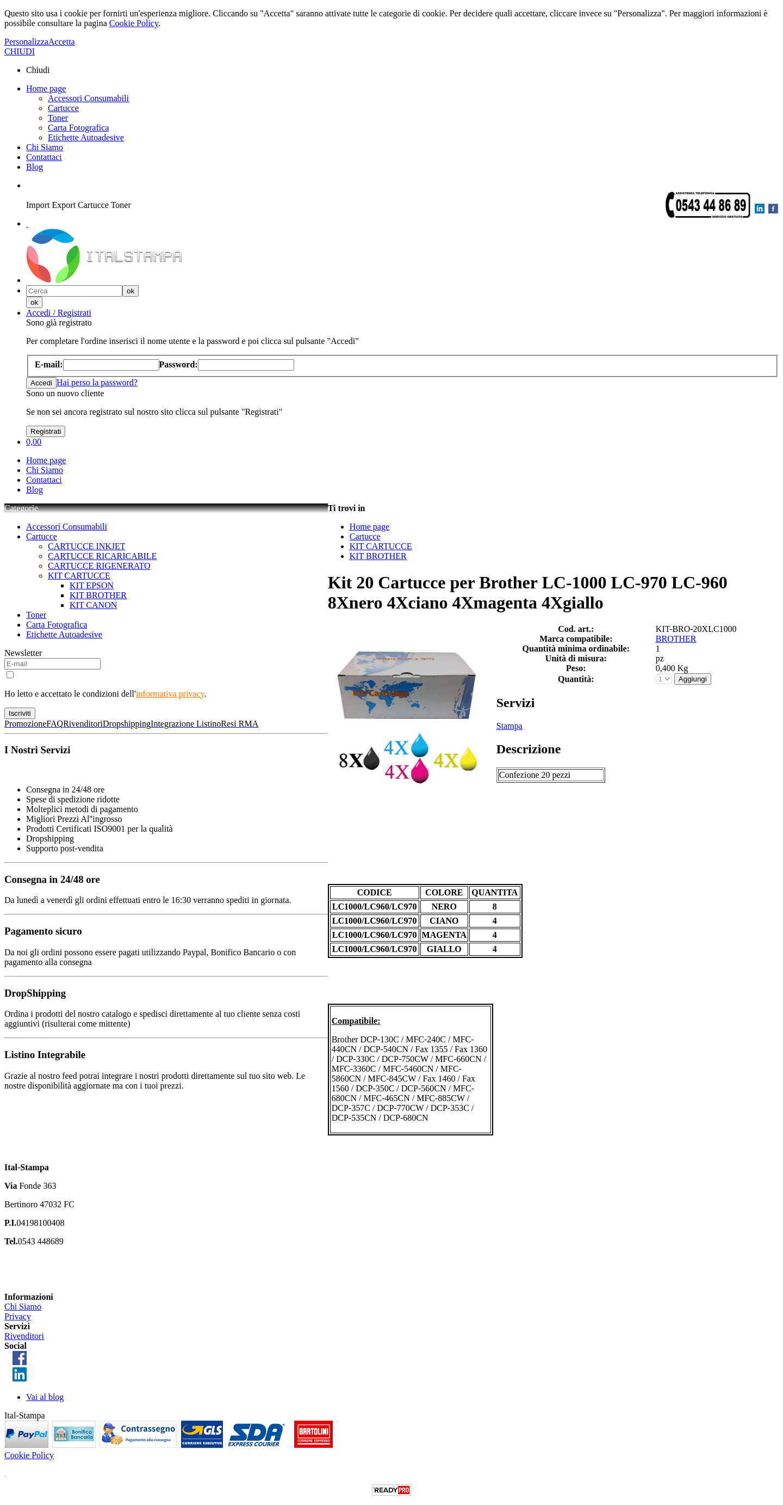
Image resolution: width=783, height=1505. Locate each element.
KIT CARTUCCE (79, 575)
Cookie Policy (133, 23)
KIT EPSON (92, 585)
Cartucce (63, 108)
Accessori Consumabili (88, 98)
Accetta (61, 41)
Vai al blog (45, 1397)
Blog (34, 166)
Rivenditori (24, 1336)
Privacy (17, 1316)
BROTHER (676, 638)
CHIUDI (19, 51)
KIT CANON (93, 605)
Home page (46, 88)
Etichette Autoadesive (86, 137)
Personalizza (26, 41)
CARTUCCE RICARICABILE (102, 556)
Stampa (509, 725)
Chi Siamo (44, 147)
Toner (58, 117)
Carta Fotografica (78, 127)
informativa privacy (170, 693)
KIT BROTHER (98, 595)
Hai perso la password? (97, 382)
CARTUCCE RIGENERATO (99, 565)
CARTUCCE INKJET (87, 546)
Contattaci (44, 157)
